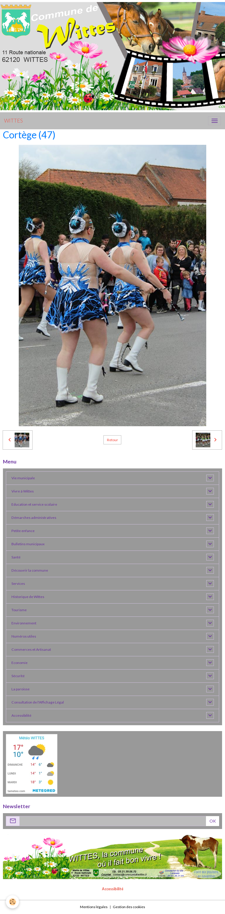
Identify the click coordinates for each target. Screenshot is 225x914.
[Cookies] (12, 901)
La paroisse (20, 689)
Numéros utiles (23, 636)
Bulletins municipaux (28, 544)
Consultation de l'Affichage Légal (37, 702)
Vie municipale (23, 478)
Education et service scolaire (34, 504)
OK (212, 820)
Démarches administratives (33, 517)
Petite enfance (23, 531)
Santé (16, 557)
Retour (112, 440)
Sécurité (18, 676)
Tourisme (19, 610)
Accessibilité (21, 715)
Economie (19, 662)
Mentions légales (94, 907)
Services (18, 583)
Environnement (23, 623)
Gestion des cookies (129, 907)
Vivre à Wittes (22, 491)
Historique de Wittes (27, 596)
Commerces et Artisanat (31, 649)
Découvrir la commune (29, 570)
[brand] (13, 121)
